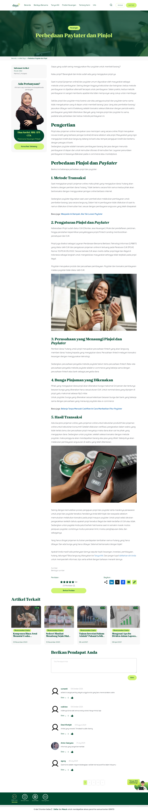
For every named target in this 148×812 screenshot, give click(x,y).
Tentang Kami (84, 5)
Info (94, 5)
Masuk (120, 5)
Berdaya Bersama (41, 5)
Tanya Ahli (55, 5)
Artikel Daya (22, 58)
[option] (74, 33)
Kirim (132, 678)
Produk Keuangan (69, 5)
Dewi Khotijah (66, 725)
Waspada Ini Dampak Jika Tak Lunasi (81, 214)
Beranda (27, 5)
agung (63, 761)
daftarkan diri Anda (127, 555)
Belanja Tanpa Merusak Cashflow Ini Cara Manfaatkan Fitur (91, 409)
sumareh (64, 689)
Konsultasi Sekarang (29, 146)
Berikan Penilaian (69, 590)
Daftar (131, 5)
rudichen (64, 707)
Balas (62, 697)
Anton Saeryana (67, 743)
